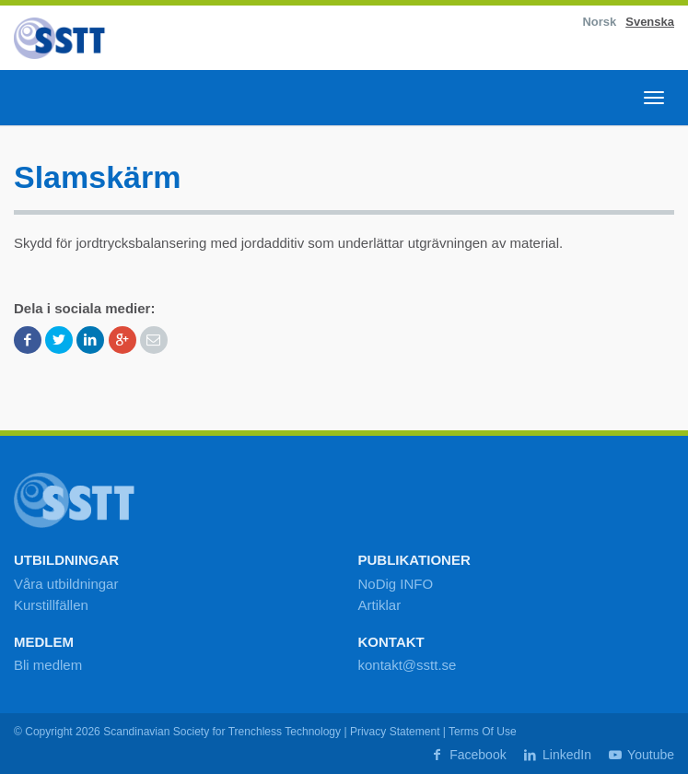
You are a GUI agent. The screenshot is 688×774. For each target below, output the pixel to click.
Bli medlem (48, 665)
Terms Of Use (483, 731)
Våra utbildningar (66, 584)
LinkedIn (556, 754)
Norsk (599, 22)
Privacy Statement (395, 731)
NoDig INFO (396, 584)
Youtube (640, 754)
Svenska (649, 22)
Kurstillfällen (51, 605)
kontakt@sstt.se (407, 665)
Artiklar (380, 605)
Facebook (467, 754)
